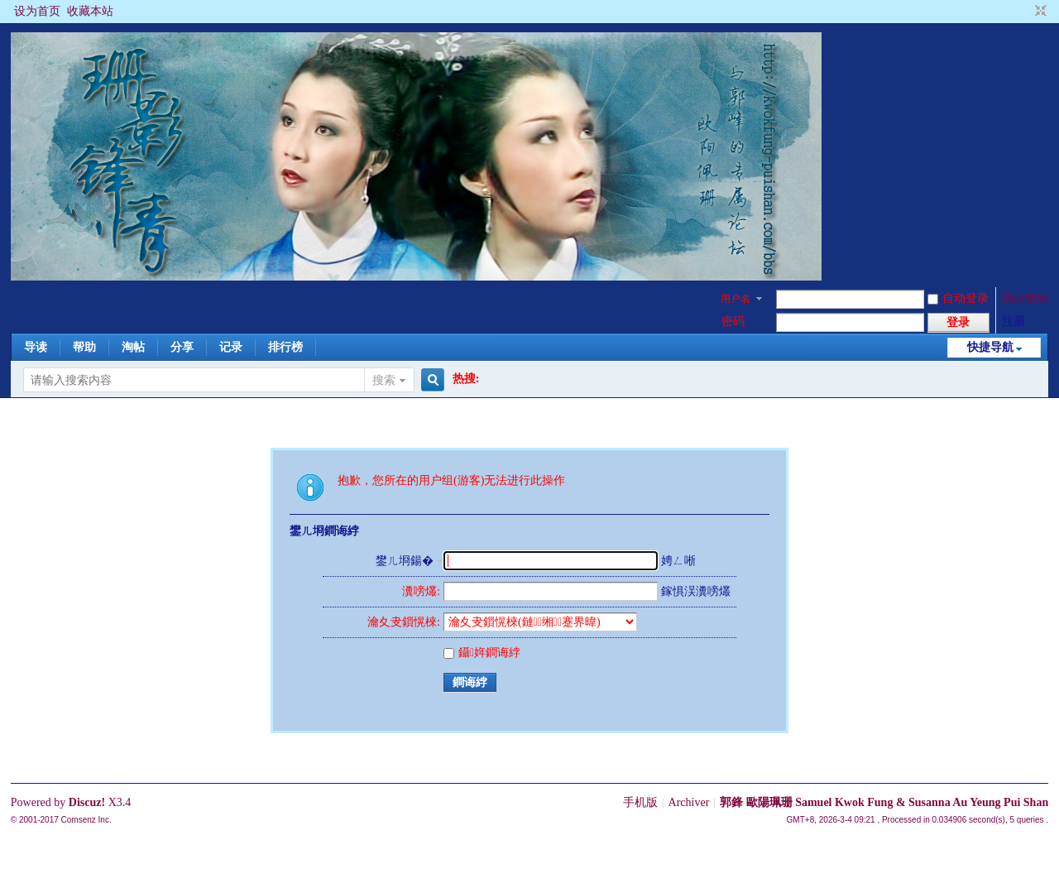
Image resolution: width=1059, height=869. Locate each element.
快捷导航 (990, 347)
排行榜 (285, 347)
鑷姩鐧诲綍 (481, 652)
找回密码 (1025, 298)
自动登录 (958, 298)
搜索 (383, 380)
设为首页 (37, 11)
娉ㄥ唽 (678, 561)
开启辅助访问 (1025, 11)
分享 (182, 347)
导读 (35, 347)
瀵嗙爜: (421, 591)
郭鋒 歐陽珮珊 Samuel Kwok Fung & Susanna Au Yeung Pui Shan (884, 802)
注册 (1013, 321)
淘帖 (133, 347)
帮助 (84, 347)
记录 (230, 347)
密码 (733, 321)
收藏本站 (90, 11)
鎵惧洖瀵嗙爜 (696, 591)
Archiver (689, 802)
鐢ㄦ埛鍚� (405, 561)
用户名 (735, 299)
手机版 (640, 802)
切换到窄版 (1038, 11)
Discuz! (87, 802)
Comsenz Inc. (86, 819)
